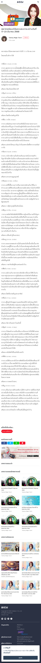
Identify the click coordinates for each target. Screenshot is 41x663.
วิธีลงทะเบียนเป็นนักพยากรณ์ (24, 636)
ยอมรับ (20, 657)
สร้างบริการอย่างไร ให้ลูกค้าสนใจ (25, 640)
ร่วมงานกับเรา (20, 628)
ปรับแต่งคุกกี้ (6, 652)
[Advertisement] (20, 45)
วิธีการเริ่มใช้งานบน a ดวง (23, 638)
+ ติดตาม (26, 37)
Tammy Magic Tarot (15, 38)
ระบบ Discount (21, 645)
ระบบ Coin (19, 642)
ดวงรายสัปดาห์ (6, 431)
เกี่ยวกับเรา (20, 624)
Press (18, 626)
